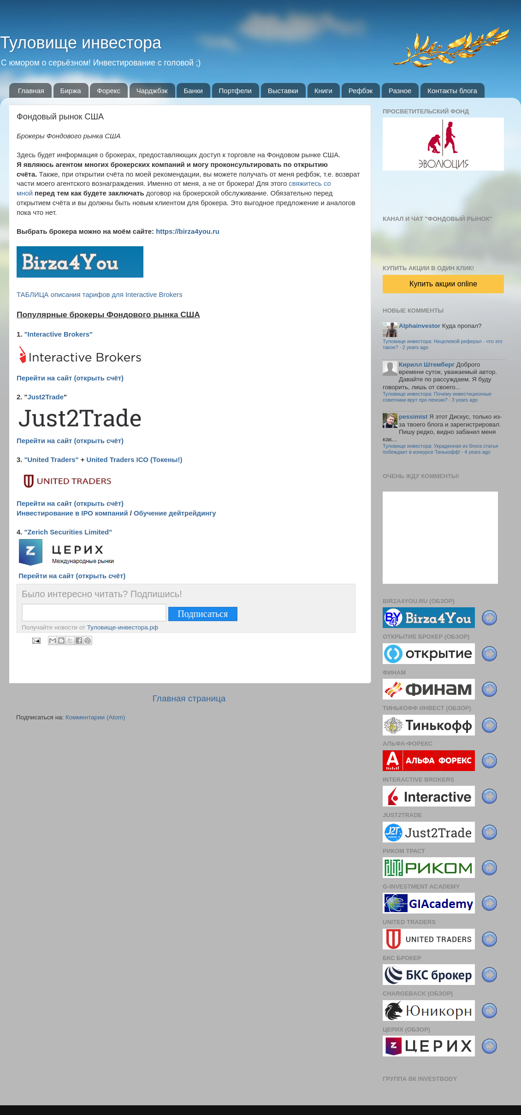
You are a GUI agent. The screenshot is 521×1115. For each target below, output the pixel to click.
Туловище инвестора (80, 42)
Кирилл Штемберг (427, 364)
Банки (193, 91)
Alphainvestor (419, 325)
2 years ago (415, 347)
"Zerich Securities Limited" (68, 532)
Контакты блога (452, 91)
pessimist (413, 416)
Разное (400, 91)
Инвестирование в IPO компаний (72, 513)
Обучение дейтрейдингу (175, 513)
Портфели (235, 91)
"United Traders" (51, 459)
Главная (31, 91)
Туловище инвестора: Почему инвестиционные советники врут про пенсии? (437, 397)
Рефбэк (361, 91)
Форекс (108, 91)
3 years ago (465, 400)
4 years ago (477, 452)
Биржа (70, 91)
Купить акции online (443, 283)
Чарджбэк (152, 91)
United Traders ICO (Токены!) (134, 459)
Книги (323, 91)
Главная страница (189, 698)
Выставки (283, 91)
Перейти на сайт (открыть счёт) (70, 378)
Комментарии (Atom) (95, 717)
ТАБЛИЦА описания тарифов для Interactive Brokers (100, 294)
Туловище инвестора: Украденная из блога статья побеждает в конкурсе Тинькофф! (440, 449)
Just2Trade (46, 397)
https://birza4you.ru (187, 231)
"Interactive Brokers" (58, 334)
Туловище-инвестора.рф (122, 627)
